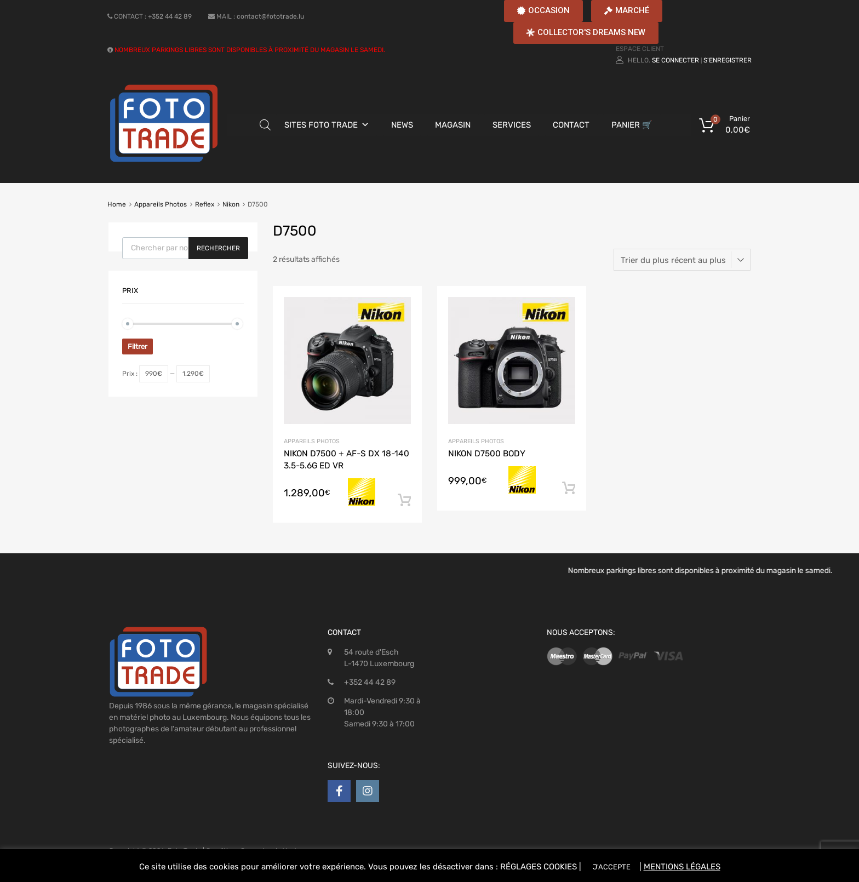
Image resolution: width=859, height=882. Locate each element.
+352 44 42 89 (170, 16)
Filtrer (137, 346)
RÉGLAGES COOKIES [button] (538, 867)
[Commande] (682, 260)
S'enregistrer (727, 60)
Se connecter (675, 60)
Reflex (204, 204)
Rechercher (218, 248)
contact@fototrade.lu (270, 16)
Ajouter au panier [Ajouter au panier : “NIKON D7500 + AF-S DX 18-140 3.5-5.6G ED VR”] (404, 501)
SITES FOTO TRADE (321, 125)
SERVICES (512, 125)
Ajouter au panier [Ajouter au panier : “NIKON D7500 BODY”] (568, 489)
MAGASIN (453, 125)
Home (116, 204)
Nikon (230, 204)
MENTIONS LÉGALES (682, 867)
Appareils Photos (160, 204)
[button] (543, 11)
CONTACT (571, 125)
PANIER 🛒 (631, 125)
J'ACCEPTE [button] (612, 867)
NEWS (402, 125)
